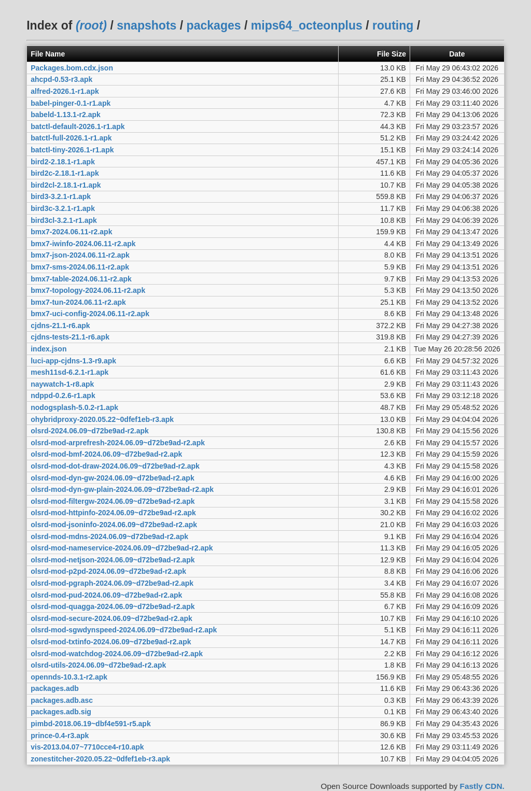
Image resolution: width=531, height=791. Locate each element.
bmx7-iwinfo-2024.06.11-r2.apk (83, 243)
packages (214, 25)
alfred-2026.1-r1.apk (65, 91)
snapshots (146, 25)
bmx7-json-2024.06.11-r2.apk (80, 255)
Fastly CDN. (482, 786)
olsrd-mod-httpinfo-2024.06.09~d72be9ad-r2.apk (113, 512)
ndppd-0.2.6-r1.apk (63, 395)
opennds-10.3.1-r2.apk (69, 677)
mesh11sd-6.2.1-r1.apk (69, 372)
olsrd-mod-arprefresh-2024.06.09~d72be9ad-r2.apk (118, 443)
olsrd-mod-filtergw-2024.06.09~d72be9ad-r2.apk (112, 501)
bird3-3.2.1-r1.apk (61, 196)
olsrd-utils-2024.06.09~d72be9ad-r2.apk (98, 665)
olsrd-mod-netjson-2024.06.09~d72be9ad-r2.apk (112, 560)
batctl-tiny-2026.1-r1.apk (72, 150)
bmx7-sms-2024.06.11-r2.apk (80, 267)
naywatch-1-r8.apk (62, 384)
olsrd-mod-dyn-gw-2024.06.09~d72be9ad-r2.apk (112, 478)
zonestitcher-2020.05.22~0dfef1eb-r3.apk (100, 759)
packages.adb (55, 688)
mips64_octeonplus (306, 25)
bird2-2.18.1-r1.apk (63, 162)
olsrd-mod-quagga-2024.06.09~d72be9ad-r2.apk (112, 606)
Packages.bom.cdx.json (72, 68)
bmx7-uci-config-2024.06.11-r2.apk (90, 313)
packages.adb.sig (61, 712)
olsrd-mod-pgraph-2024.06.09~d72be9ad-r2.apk (112, 583)
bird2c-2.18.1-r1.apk (65, 173)
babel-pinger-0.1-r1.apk (70, 103)
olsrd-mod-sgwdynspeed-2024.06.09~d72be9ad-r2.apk (124, 630)
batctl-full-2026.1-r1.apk (71, 138)
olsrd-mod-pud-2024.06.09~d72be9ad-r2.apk (106, 595)
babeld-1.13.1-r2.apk (66, 114)
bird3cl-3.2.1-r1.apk (64, 220)
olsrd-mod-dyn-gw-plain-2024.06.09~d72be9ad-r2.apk (122, 489)
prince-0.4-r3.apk (60, 735)
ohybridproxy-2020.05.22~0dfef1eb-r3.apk (102, 419)
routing (392, 25)
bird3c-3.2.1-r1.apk (63, 208)
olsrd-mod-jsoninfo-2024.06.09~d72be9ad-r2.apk (114, 524)
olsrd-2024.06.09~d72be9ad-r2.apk (90, 431)
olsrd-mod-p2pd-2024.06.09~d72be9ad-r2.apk (108, 571)
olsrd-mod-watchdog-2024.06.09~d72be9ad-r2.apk (117, 653)
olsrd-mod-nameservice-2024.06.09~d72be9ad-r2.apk (122, 548)
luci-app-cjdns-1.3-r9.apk (73, 361)
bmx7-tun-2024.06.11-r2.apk (78, 302)
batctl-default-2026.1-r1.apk (77, 126)
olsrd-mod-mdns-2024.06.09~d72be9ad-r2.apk (109, 536)
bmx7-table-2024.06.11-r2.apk (81, 279)
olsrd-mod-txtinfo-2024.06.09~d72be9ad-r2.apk (111, 642)
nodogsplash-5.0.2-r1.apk (74, 407)
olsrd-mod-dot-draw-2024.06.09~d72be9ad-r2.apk (115, 466)
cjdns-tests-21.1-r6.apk (70, 337)
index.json (48, 349)
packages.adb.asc (62, 700)
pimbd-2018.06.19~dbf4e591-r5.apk (91, 723)
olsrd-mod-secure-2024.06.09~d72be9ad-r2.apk (111, 618)
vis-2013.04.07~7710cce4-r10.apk (87, 747)
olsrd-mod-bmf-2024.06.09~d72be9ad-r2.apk (106, 454)
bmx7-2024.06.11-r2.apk (71, 232)
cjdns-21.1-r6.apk (60, 325)
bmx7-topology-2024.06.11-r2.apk (88, 290)
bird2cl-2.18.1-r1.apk (66, 185)
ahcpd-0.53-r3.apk (61, 79)
